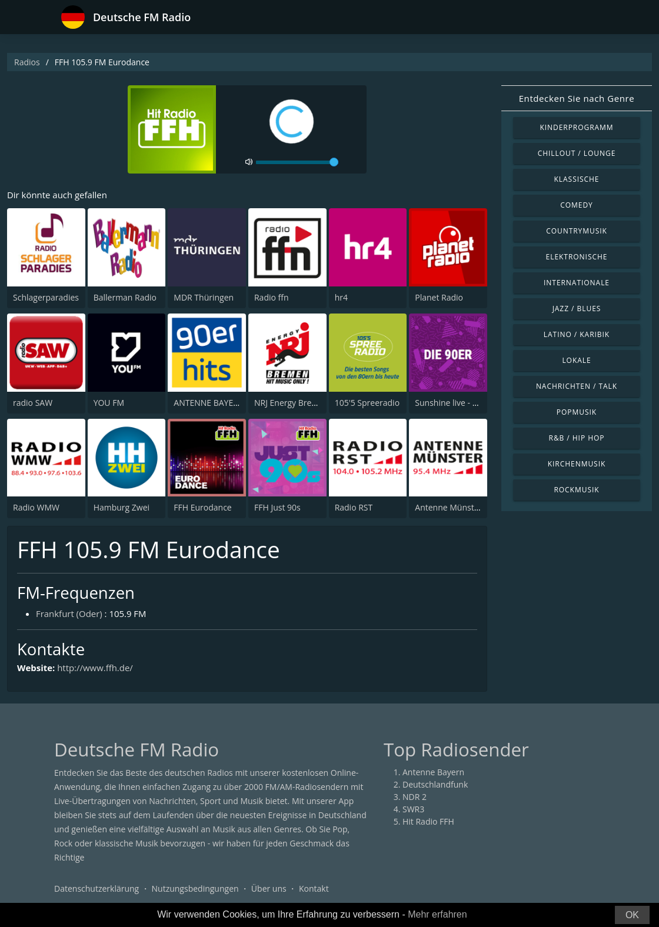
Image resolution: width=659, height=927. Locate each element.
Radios (27, 62)
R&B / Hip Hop (577, 438)
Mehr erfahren (437, 914)
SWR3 (413, 809)
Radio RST (354, 507)
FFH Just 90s (277, 507)
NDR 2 (414, 796)
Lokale (576, 360)
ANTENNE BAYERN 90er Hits (227, 402)
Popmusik (577, 412)
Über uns (269, 888)
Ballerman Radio (125, 297)
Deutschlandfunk (435, 784)
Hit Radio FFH (428, 821)
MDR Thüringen (204, 297)
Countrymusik (576, 231)
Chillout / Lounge (577, 153)
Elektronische (577, 257)
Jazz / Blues (577, 309)
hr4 (341, 297)
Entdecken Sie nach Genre (577, 98)
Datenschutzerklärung (96, 888)
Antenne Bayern (433, 772)
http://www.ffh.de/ (95, 668)
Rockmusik (576, 490)
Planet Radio (439, 297)
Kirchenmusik (577, 464)
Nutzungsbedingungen (195, 888)
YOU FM (109, 402)
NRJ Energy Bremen (291, 402)
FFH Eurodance (202, 507)
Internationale (577, 283)
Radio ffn (271, 297)
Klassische (577, 179)
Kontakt (314, 888)
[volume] (297, 162)
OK (632, 915)
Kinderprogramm (576, 127)
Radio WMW (36, 507)
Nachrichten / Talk (576, 386)
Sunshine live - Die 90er (459, 402)
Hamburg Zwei (121, 507)
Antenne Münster (448, 507)
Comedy (576, 205)
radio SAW (32, 402)
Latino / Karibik (577, 334)
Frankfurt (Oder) (69, 613)
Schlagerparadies (46, 297)
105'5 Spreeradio (367, 402)
